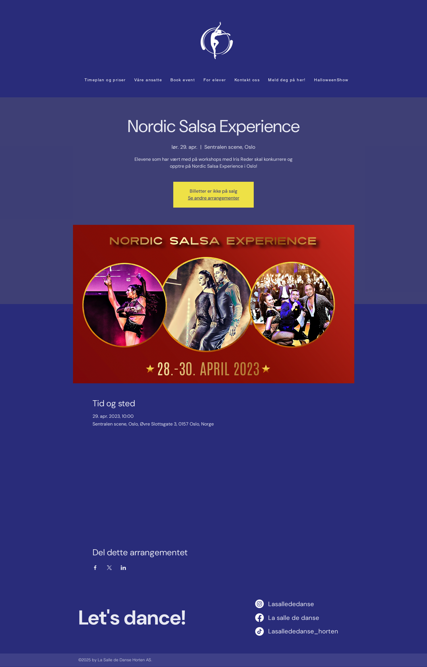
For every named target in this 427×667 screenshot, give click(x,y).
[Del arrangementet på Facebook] (95, 567)
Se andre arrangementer (213, 198)
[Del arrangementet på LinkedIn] (123, 567)
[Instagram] (259, 604)
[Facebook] (259, 617)
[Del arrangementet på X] (109, 567)
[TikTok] (259, 631)
